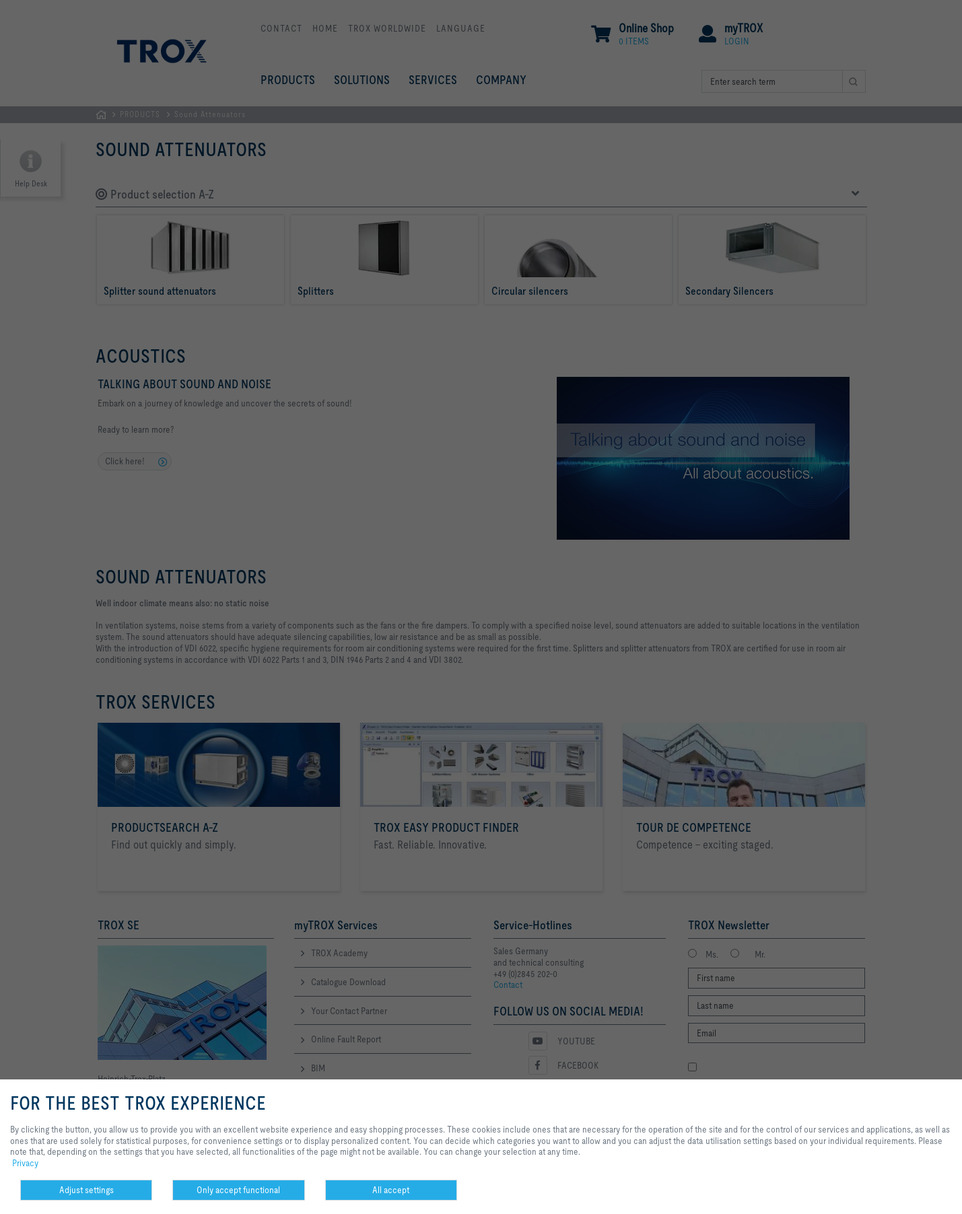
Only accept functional (238, 1189)
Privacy (25, 1162)
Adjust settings (86, 1189)
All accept (390, 1189)
